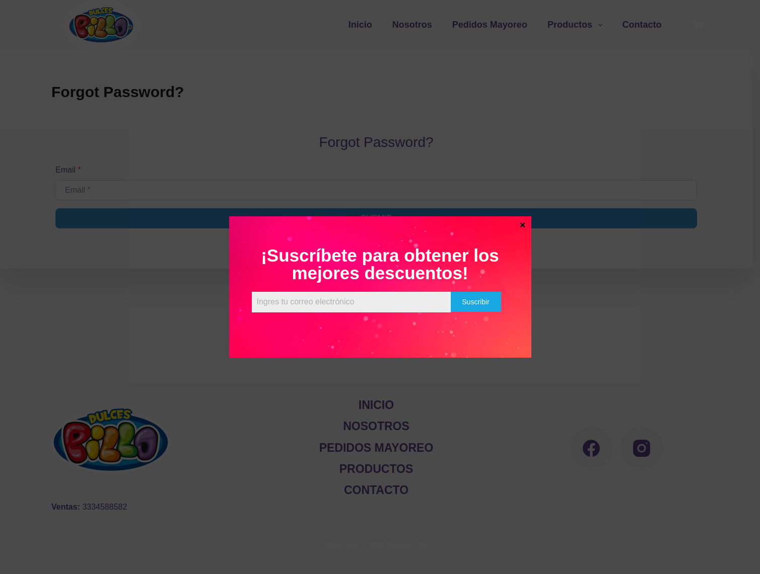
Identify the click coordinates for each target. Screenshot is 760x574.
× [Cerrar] (523, 224)
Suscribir (475, 302)
